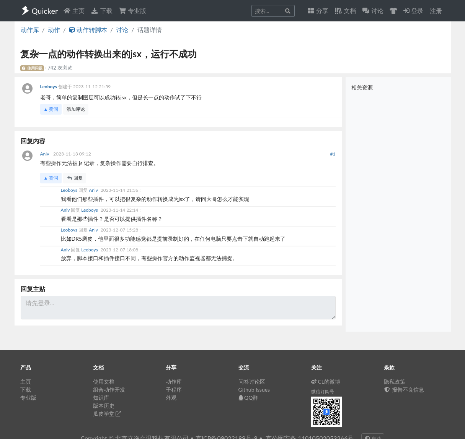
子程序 (174, 389)
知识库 (101, 397)
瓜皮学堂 (107, 413)
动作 (54, 29)
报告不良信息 (404, 389)
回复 (75, 178)
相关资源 (362, 87)
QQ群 (248, 397)
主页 (74, 10)
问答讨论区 (251, 381)
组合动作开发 (109, 389)
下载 (101, 10)
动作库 (30, 29)
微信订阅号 (322, 391)
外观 (171, 397)
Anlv (45, 154)
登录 (413, 10)
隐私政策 (394, 381)
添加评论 (76, 109)
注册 (436, 10)
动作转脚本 (88, 29)
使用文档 (103, 381)
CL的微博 (326, 381)
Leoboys (49, 86)
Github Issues (254, 389)
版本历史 (103, 405)
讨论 (122, 29)
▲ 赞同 (51, 109)
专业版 (132, 10)
